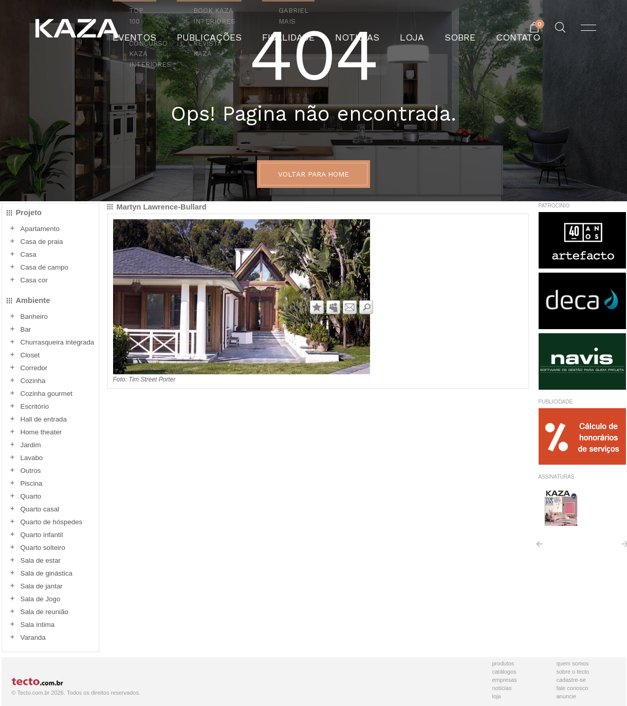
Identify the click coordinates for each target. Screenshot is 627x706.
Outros (31, 470)
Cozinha (33, 381)
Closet (30, 355)
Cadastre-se (571, 680)
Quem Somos (573, 663)
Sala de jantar (42, 586)
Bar (26, 329)
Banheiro (34, 316)
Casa (28, 254)
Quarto (31, 496)
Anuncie (567, 696)
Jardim (31, 445)
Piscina (32, 483)
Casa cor (34, 280)
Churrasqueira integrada (58, 342)
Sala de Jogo (41, 599)
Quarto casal (40, 509)
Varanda (33, 637)
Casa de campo (44, 267)
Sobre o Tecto (573, 672)
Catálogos (504, 672)
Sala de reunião (44, 612)
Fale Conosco (572, 688)
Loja (496, 696)
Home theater (41, 432)
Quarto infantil (42, 535)
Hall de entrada (44, 419)
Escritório (35, 406)
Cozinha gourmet (47, 393)
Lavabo (32, 458)
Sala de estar (41, 560)
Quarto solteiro (43, 547)
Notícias (502, 688)
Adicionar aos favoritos (317, 307)
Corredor (34, 368)
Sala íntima (38, 624)
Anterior (539, 547)
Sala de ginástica (47, 573)
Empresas (504, 680)
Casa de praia (42, 241)
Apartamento (40, 229)
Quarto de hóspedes (52, 522)
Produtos (503, 663)
